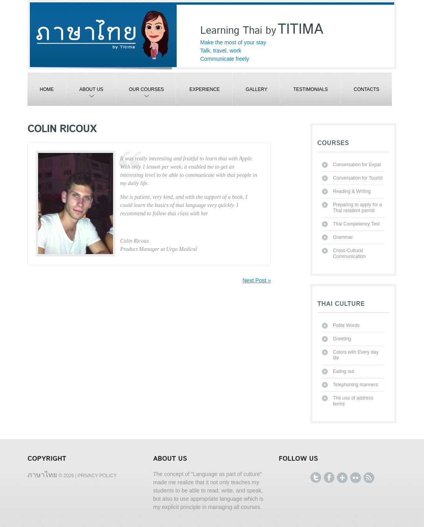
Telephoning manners (355, 384)
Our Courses (140, 96)
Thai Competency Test (356, 224)
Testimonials (310, 89)
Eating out (343, 371)
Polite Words (346, 325)
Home (47, 89)
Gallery (256, 89)
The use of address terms (353, 401)
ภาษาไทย (42, 474)
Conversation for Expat (357, 164)
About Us (85, 96)
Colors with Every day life (355, 355)
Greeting (342, 339)
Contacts (366, 89)
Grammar (343, 237)
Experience (204, 89)
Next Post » (257, 280)
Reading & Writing (352, 191)
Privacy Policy (97, 475)
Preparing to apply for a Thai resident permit (357, 207)
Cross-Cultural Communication (349, 253)
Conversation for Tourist (358, 178)
